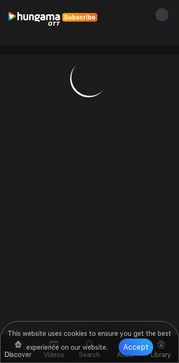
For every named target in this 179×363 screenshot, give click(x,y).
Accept (136, 347)
